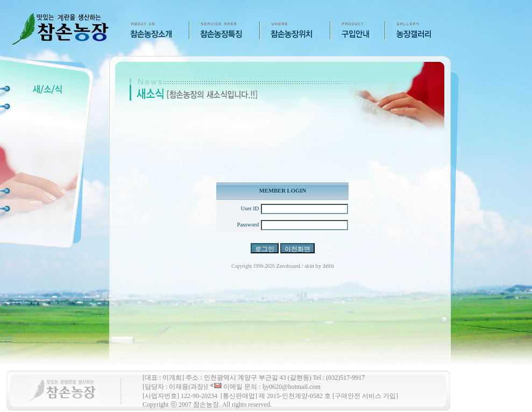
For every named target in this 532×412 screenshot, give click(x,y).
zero (328, 265)
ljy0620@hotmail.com (292, 386)
